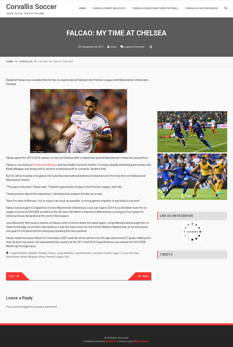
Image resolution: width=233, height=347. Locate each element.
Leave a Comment (134, 46)
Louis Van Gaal (130, 253)
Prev (12, 276)
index (113, 46)
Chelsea (42, 253)
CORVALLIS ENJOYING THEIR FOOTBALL (155, 8)
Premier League (54, 256)
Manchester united (16, 256)
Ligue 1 (117, 253)
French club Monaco (44, 164)
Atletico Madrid (28, 253)
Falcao (52, 253)
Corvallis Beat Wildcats (108, 8)
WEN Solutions (141, 341)
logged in (27, 306)
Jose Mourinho (82, 253)
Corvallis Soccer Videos (201, 8)
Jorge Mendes (65, 253)
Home (82, 8)
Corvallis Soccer (31, 7)
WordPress (111, 341)
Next (145, 276)
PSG (67, 256)
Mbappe (32, 256)
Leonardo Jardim (102, 253)
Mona (42, 256)
